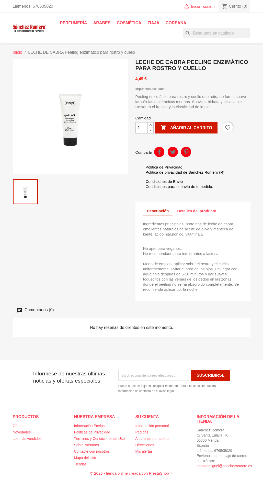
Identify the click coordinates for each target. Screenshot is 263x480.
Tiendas (80, 464)
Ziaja (153, 23)
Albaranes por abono (152, 439)
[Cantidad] (141, 127)
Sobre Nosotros (86, 445)
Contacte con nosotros (92, 451)
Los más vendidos (27, 439)
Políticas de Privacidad (92, 432)
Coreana (176, 23)
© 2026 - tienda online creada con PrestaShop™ (131, 473)
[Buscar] (216, 33)
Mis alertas (144, 451)
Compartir (159, 152)
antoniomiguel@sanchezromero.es (224, 466)
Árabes (102, 23)
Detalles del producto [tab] (196, 211)
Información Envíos (89, 426)
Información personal (152, 426)
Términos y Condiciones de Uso (99, 439)
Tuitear (173, 152)
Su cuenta (147, 417)
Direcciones (144, 445)
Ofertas (19, 426)
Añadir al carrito (186, 128)
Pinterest (186, 152)
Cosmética (129, 23)
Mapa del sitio (85, 458)
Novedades (22, 432)
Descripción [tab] (158, 211)
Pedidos (141, 432)
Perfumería (73, 23)
